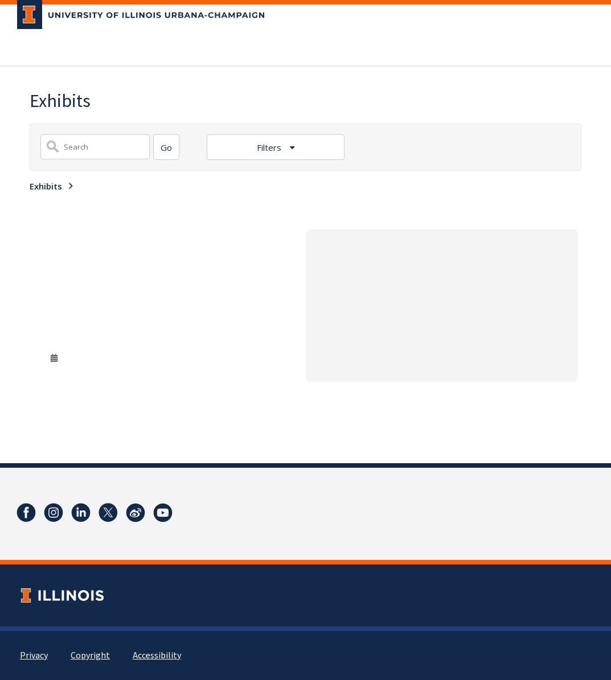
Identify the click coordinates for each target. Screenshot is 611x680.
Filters (270, 147)
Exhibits (46, 186)
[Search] (166, 147)
